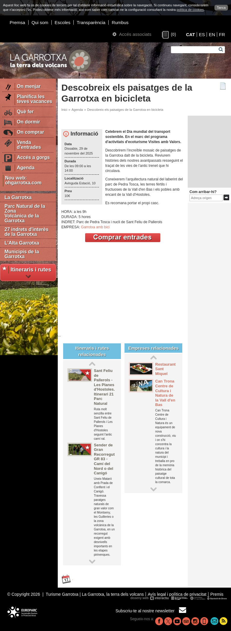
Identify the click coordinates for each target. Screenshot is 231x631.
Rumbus (120, 22)
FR (222, 34)
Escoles (63, 22)
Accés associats (131, 34)
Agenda (77, 109)
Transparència (91, 22)
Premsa (17, 22)
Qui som (40, 22)
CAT (190, 34)
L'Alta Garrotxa (22, 242)
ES (202, 34)
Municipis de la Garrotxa (22, 254)
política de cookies (190, 9)
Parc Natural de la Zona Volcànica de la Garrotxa (25, 213)
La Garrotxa (18, 197)
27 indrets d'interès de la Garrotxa (26, 232)
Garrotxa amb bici (95, 227)
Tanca (221, 7)
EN (212, 34)
